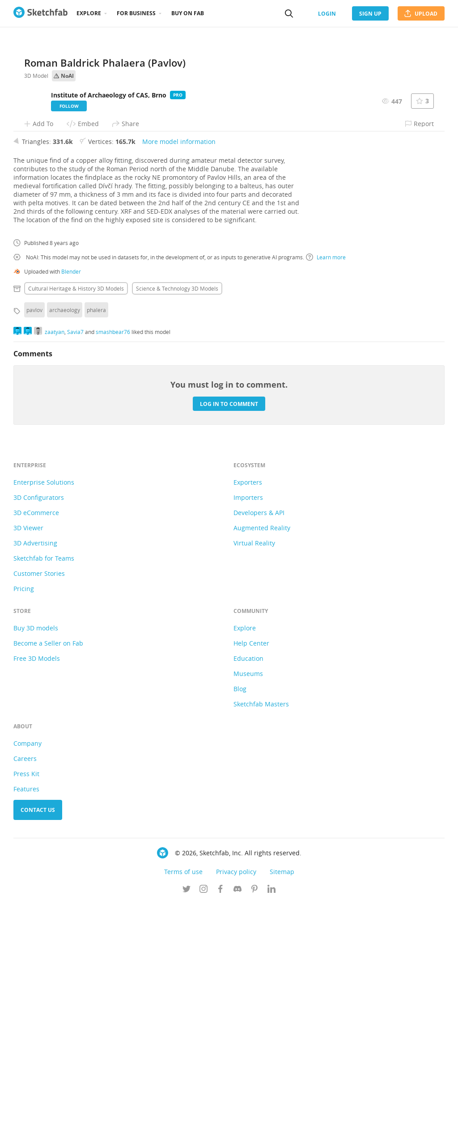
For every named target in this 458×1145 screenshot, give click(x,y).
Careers (25, 1000)
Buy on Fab (187, 13)
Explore (88, 13)
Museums (248, 915)
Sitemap (282, 1113)
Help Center (251, 884)
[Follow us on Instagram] (203, 1131)
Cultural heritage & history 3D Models (76, 529)
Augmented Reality (261, 769)
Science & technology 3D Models (177, 529)
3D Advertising (35, 784)
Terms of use (183, 1113)
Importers (248, 739)
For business (136, 13)
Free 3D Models (36, 900)
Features (26, 1030)
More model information (179, 383)
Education (248, 900)
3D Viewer (28, 769)
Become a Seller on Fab (48, 884)
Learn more (326, 498)
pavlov (34, 551)
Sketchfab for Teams (43, 799)
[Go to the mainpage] (40, 13)
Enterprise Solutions (43, 723)
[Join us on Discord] (237, 1131)
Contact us (38, 1051)
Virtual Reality (254, 784)
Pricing (23, 830)
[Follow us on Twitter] (186, 1131)
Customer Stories (39, 815)
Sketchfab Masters (261, 945)
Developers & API (258, 754)
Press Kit (26, 1015)
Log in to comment (229, 645)
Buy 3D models (35, 869)
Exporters (247, 723)
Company (27, 984)
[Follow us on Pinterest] (254, 1131)
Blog (239, 930)
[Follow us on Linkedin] (271, 1131)
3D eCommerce (36, 754)
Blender (71, 512)
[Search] (289, 13)
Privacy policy (236, 1113)
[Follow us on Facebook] (220, 1131)
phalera (96, 551)
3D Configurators (38, 739)
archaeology (64, 551)
